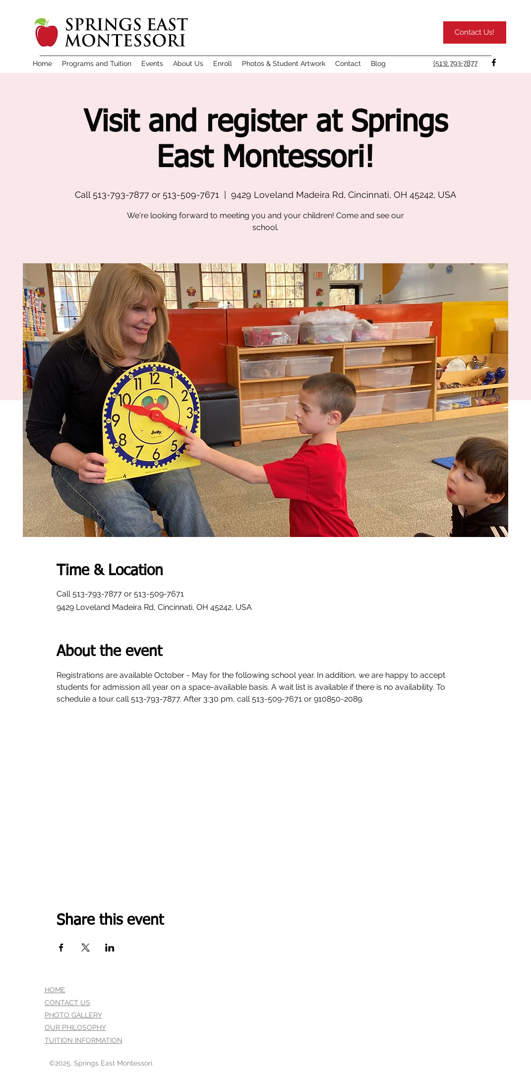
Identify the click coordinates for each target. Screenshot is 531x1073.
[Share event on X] (85, 948)
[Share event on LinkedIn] (110, 948)
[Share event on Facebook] (61, 948)
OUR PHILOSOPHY (75, 1027)
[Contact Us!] (474, 32)
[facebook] (494, 62)
